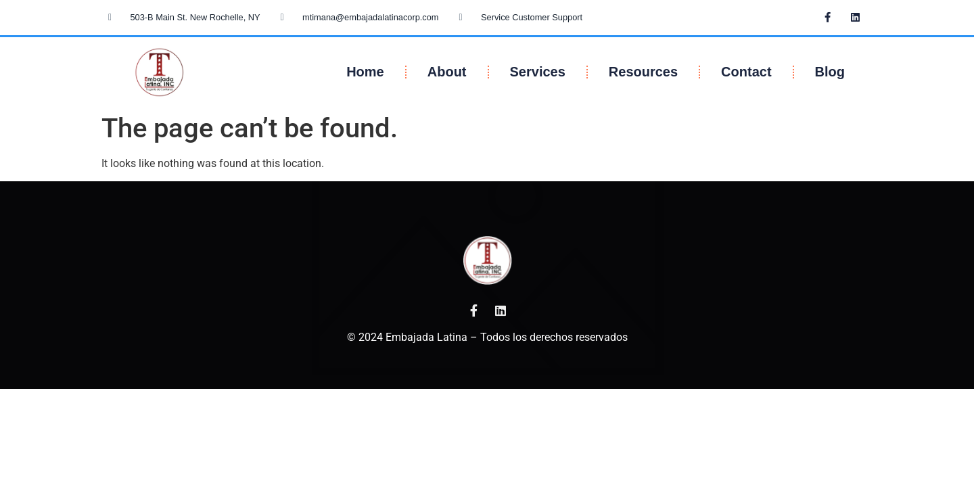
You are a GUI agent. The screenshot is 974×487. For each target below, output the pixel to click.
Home (365, 71)
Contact (746, 71)
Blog (830, 71)
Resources (643, 71)
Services (537, 71)
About (447, 71)
